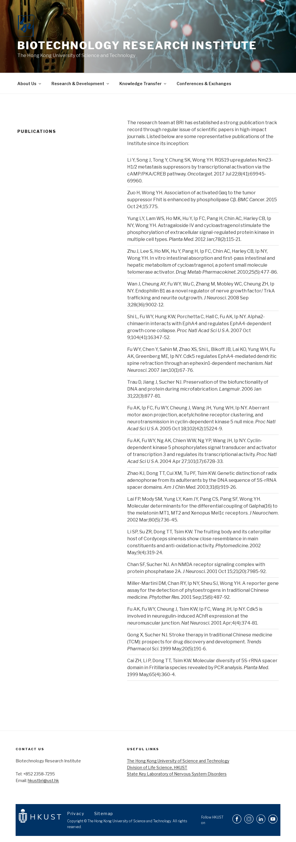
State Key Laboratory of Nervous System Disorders (177, 773)
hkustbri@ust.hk (43, 780)
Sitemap (103, 813)
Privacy (76, 813)
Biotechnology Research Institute (137, 45)
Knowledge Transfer (143, 83)
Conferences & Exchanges (204, 83)
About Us (29, 83)
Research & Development (80, 83)
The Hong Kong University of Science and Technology (178, 760)
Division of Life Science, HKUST (157, 767)
